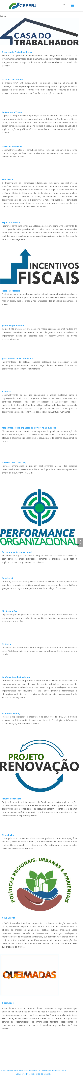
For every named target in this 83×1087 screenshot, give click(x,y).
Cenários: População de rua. (16, 677)
